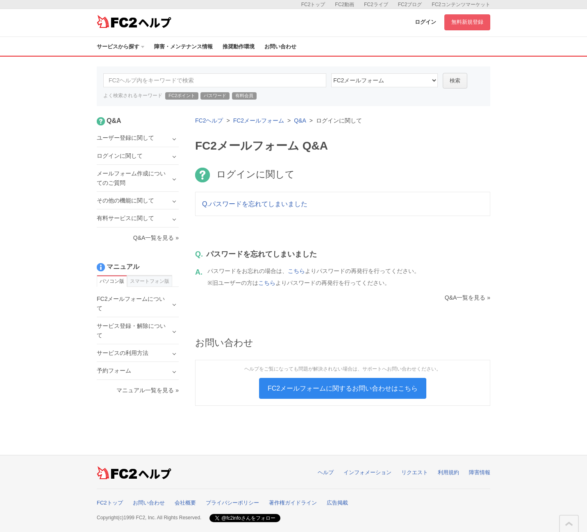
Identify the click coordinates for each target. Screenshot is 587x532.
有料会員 (244, 95)
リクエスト (414, 472)
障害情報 (479, 472)
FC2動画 (344, 4)
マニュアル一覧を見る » (147, 390)
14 (384, 80)
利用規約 (448, 472)
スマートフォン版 (149, 281)
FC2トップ (313, 4)
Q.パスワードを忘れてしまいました (254, 203)
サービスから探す (120, 46)
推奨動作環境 (239, 46)
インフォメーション (367, 472)
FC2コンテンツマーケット (461, 4)
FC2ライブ (376, 4)
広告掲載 (337, 503)
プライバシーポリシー (232, 503)
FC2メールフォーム (258, 120)
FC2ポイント (181, 95)
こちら (296, 271)
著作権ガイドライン (293, 503)
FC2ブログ (410, 4)
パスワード (215, 95)
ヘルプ (326, 472)
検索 (455, 80)
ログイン (425, 22)
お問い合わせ (280, 46)
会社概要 (185, 503)
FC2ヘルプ (209, 120)
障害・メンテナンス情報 (183, 46)
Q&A (300, 120)
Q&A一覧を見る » (467, 297)
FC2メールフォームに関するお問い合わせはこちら (343, 388)
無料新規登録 (467, 22)
